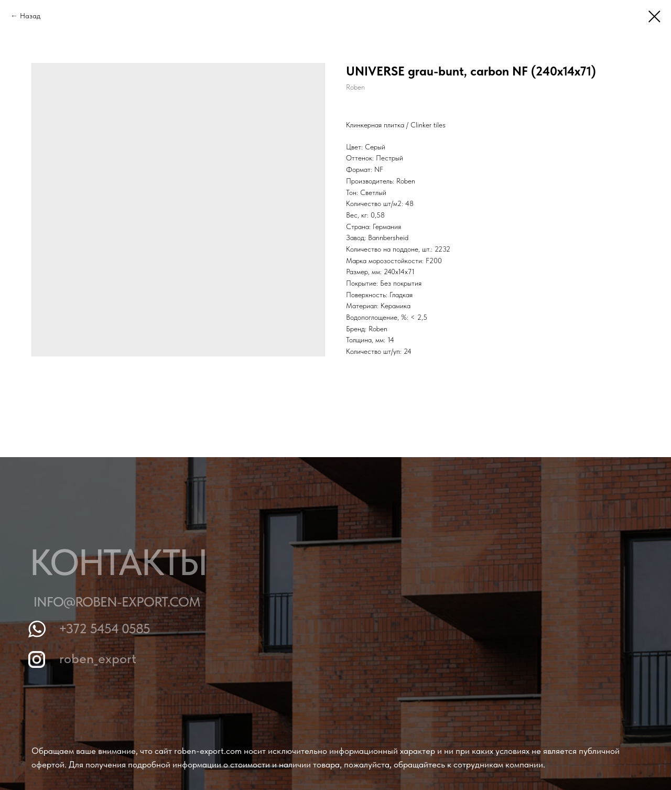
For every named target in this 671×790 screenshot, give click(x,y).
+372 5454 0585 (107, 628)
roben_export (99, 658)
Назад (30, 16)
